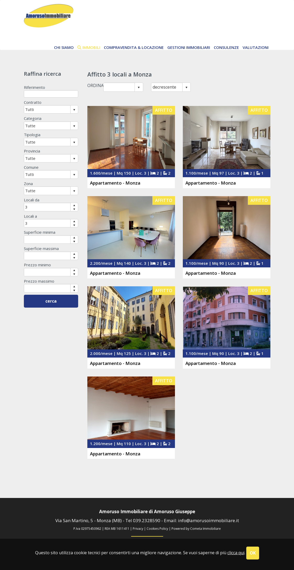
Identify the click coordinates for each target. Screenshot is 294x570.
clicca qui (235, 553)
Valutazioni (256, 47)
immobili (88, 47)
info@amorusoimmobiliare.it (208, 520)
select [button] (139, 87)
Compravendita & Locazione (134, 47)
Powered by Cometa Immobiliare (196, 528)
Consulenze (226, 47)
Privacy (138, 528)
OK (253, 553)
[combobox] (119, 87)
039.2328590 (146, 520)
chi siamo (64, 47)
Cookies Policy (157, 528)
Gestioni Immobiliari (188, 47)
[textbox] (51, 93)
